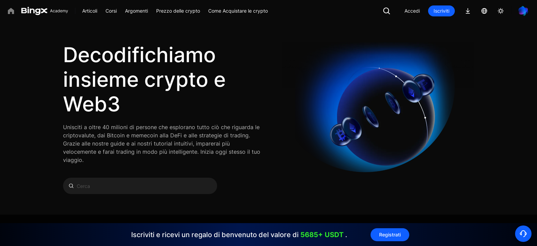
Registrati (390, 234)
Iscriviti (441, 11)
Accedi (412, 11)
